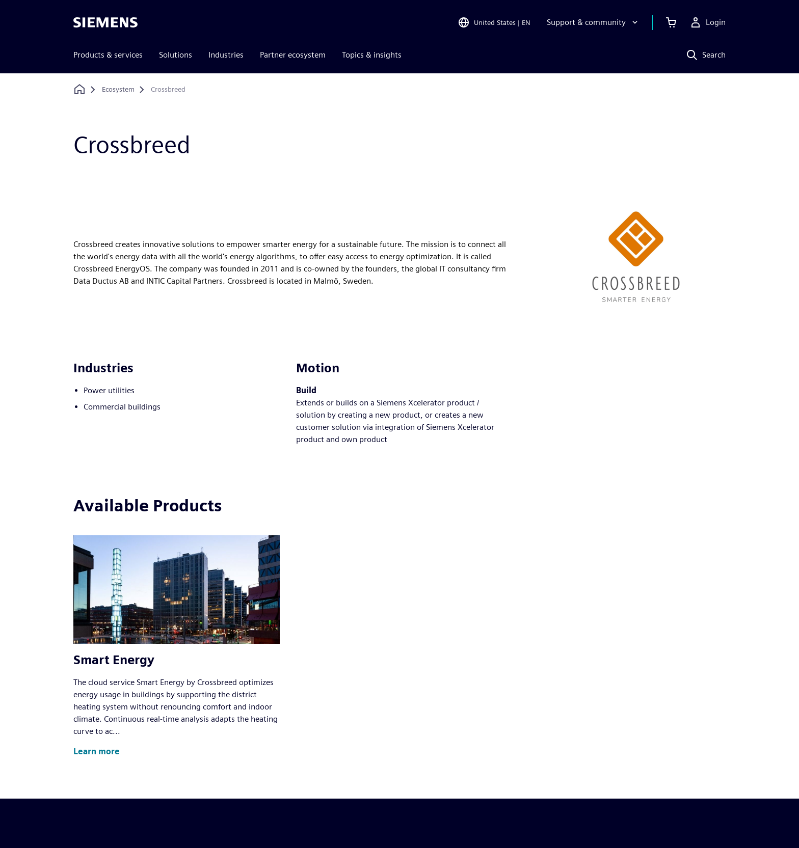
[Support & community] (593, 22)
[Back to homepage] (79, 89)
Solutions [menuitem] (175, 55)
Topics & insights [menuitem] (372, 55)
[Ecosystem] (118, 89)
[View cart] (671, 22)
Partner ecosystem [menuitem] (293, 55)
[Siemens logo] (105, 22)
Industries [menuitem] (226, 55)
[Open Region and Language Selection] (494, 22)
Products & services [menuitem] (108, 55)
